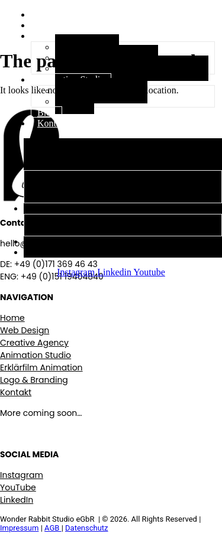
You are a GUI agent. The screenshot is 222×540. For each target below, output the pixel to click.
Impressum (19, 527)
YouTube (18, 487)
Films (74, 101)
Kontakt (52, 123)
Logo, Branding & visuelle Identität (132, 68)
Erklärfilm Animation (41, 367)
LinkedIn (16, 500)
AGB (53, 527)
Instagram (21, 475)
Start (46, 14)
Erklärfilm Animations (88, 187)
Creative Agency (61, 165)
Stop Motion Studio (101, 91)
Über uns (54, 25)
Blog (46, 113)
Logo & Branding (34, 380)
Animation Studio (63, 208)
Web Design (73, 176)
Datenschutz (86, 527)
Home (12, 318)
